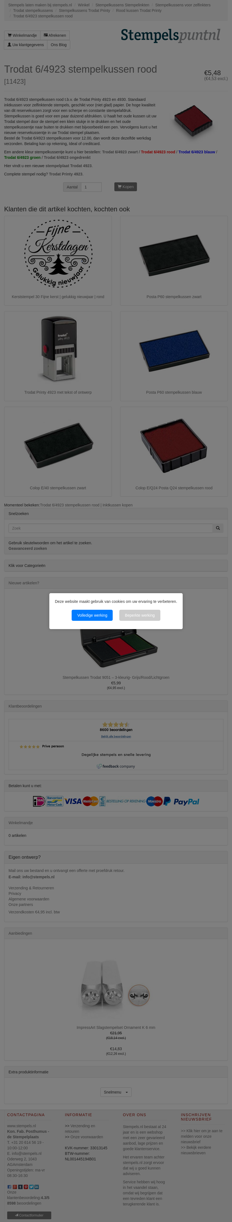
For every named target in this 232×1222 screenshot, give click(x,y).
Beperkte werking (140, 615)
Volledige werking (92, 615)
